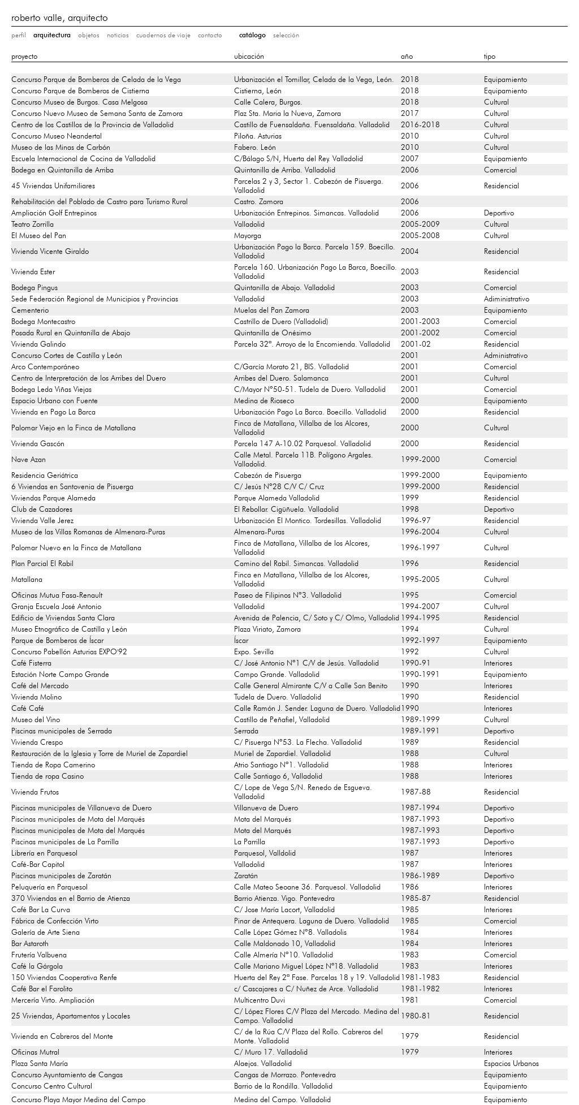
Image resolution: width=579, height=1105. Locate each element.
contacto (210, 35)
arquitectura (52, 35)
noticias (118, 35)
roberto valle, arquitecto (59, 17)
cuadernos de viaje (163, 35)
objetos (89, 35)
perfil (18, 35)
